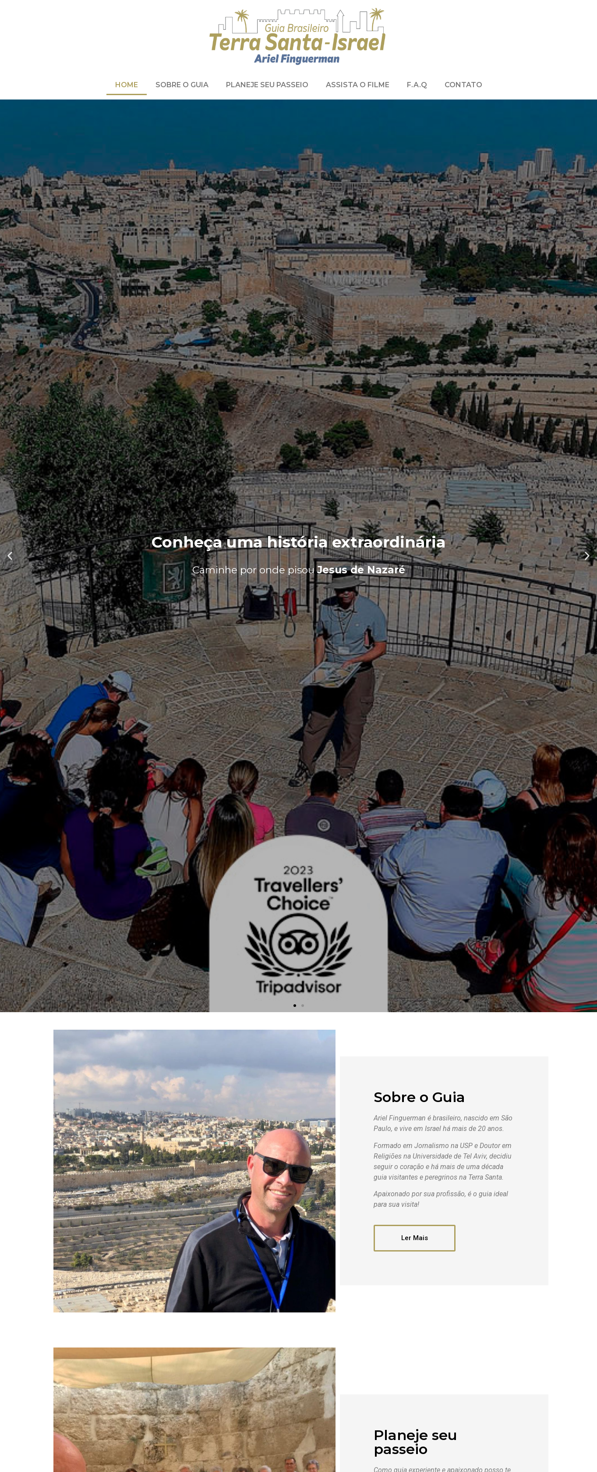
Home (126, 85)
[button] (294, 1005)
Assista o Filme (357, 85)
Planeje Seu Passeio (267, 85)
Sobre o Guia (181, 85)
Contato (463, 85)
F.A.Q (417, 85)
